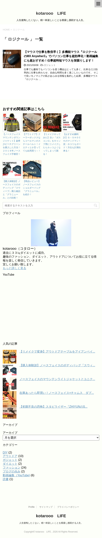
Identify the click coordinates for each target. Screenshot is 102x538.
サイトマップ (46, 507)
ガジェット (50, 65)
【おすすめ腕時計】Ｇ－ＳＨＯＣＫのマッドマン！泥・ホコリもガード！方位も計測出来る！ (72, 142)
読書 (6, 479)
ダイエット (10, 463)
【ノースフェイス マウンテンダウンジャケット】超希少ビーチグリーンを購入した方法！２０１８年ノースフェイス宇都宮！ (12, 144)
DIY (5, 452)
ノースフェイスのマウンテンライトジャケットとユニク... (57, 379)
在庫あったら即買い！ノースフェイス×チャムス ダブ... (56, 392)
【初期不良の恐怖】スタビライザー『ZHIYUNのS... (53, 406)
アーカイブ (10, 432)
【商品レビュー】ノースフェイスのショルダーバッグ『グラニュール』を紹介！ (31, 188)
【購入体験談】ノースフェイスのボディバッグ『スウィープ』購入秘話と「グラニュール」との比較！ (11, 189)
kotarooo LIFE (51, 13)
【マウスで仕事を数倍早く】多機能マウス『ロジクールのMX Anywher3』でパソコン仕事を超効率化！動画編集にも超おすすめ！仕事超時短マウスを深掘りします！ (61, 56)
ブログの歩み (11, 471)
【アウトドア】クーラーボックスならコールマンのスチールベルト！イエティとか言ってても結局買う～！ (31, 142)
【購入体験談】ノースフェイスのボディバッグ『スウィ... (57, 365)
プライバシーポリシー (68, 507)
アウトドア (10, 456)
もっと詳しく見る (14, 268)
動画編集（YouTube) (16, 475)
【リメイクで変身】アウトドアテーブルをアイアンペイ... (57, 351)
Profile (31, 507)
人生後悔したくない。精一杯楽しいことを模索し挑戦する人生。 (51, 523)
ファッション (11, 467)
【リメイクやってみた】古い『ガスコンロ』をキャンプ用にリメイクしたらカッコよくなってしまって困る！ (52, 144)
